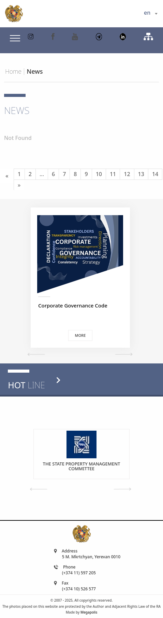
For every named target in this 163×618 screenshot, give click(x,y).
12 (127, 174)
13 (141, 174)
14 (155, 174)
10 (99, 174)
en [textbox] (147, 12)
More (80, 335)
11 (113, 174)
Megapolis (88, 612)
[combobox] (150, 13)
